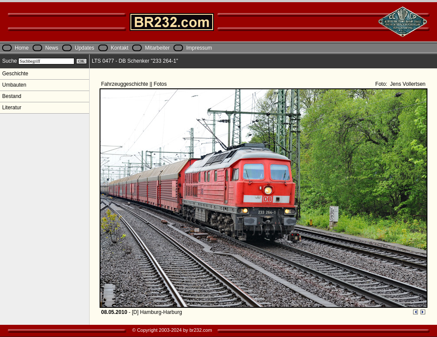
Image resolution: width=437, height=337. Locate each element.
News (51, 48)
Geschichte (15, 74)
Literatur (11, 107)
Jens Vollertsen (407, 84)
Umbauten (14, 85)
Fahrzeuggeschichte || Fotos (134, 84)
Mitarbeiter (157, 48)
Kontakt (120, 48)
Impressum (199, 48)
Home (22, 48)
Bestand (11, 96)
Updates (84, 48)
